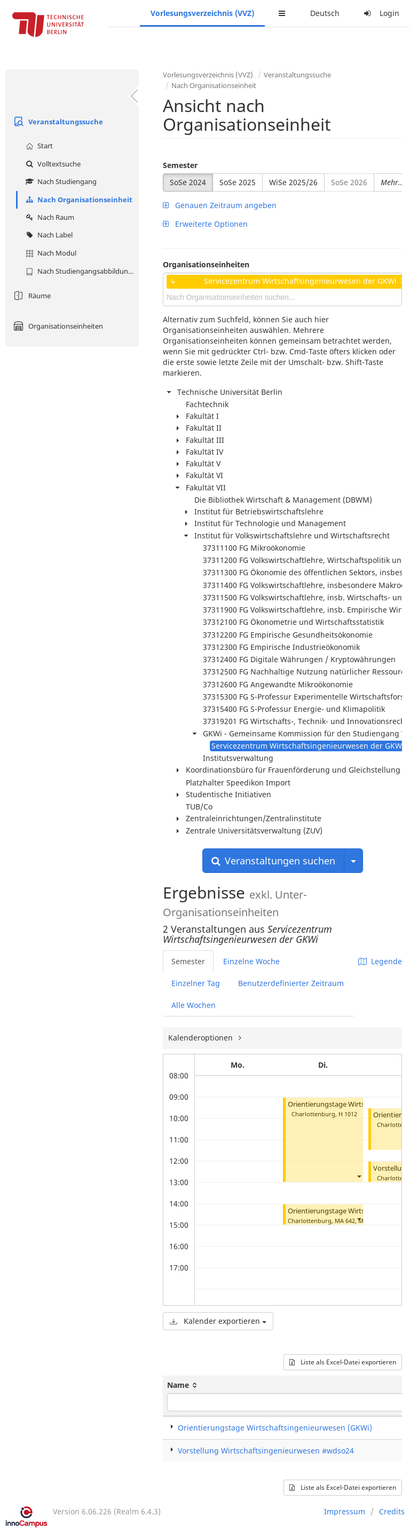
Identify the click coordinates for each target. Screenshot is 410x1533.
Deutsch (325, 13)
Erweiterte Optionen (205, 224)
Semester (180, 165)
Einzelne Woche (251, 961)
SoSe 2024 (188, 182)
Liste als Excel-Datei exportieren (342, 1362)
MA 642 (345, 1221)
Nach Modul (49, 253)
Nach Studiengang (60, 181)
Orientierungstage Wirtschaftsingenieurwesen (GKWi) (275, 1428)
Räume (31, 295)
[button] (358, 1175)
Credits (392, 1511)
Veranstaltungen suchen (273, 860)
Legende (380, 961)
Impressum (344, 1511)
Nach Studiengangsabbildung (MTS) (81, 271)
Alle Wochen (193, 1005)
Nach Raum (48, 217)
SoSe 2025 (237, 182)
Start (38, 145)
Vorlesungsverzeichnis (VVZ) (202, 13)
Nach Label (48, 235)
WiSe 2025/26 (293, 182)
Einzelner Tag (195, 983)
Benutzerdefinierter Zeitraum (291, 983)
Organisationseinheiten (57, 326)
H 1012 (347, 1114)
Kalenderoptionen (201, 1037)
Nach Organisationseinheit (77, 199)
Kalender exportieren (218, 1321)
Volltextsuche (52, 164)
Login (380, 13)
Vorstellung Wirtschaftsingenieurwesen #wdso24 (266, 1450)
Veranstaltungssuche (57, 121)
